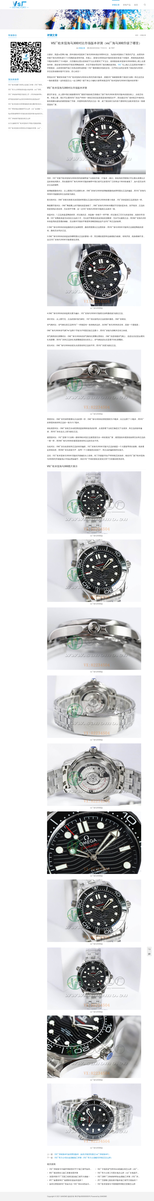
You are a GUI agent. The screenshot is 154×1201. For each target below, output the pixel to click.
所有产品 (127, 5)
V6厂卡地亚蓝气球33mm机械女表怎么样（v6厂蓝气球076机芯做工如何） (119, 1169)
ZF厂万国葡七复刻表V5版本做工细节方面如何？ (118, 1180)
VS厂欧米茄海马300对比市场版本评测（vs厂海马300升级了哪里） (26, 128)
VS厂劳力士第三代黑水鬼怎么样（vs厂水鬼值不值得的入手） (119, 1173)
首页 (136, 5)
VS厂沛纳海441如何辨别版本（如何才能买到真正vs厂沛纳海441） (82, 1154)
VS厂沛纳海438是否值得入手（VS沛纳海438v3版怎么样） (26, 94)
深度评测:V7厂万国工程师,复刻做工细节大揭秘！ (69, 1176)
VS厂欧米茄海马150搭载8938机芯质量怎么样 (117, 1184)
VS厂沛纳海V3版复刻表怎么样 (19, 118)
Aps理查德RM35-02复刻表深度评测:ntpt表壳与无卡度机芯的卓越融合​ (26, 114)
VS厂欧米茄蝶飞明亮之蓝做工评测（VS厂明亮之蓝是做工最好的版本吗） (26, 85)
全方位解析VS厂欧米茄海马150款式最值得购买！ (26, 123)
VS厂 (120, 65)
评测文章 (116, 5)
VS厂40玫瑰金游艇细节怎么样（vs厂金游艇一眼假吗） (26, 109)
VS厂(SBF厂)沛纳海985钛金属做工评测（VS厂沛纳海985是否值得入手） (119, 1176)
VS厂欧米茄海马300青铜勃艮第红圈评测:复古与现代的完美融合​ (26, 104)
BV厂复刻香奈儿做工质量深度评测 (63, 1173)
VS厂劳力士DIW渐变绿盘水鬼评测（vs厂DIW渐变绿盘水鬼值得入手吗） (26, 90)
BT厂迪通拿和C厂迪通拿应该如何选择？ (66, 1180)
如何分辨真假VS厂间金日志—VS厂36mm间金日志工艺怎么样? (70, 1184)
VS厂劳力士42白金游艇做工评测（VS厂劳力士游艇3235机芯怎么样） (84, 1158)
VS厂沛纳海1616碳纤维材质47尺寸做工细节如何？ (70, 1169)
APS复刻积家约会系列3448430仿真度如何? (24, 99)
